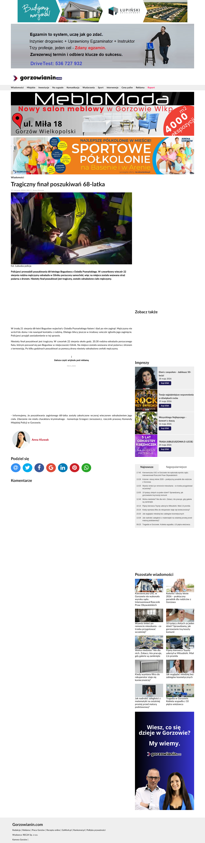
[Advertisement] (71, 304)
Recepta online (53, 830)
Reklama (140, 88)
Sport (101, 88)
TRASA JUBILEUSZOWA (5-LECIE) (176, 442)
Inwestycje (43, 88)
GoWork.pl (67, 830)
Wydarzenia (89, 88)
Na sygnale (57, 88)
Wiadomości (17, 88)
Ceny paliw (127, 88)
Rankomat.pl (79, 830)
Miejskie (31, 88)
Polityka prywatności (96, 830)
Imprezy (142, 363)
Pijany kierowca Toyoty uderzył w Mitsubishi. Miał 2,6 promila (166, 506)
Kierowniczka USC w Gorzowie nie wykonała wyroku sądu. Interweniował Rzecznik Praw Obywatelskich (165, 474)
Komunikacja (73, 88)
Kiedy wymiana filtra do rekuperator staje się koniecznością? (166, 510)
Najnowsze (146, 467)
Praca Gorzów (38, 830)
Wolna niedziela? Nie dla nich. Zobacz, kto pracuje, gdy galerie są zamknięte (167, 500)
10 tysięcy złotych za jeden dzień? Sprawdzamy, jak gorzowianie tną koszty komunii (162, 494)
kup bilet (165, 383)
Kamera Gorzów (19, 840)
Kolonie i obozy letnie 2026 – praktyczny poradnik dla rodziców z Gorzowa (167, 480)
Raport (151, 88)
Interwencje (112, 88)
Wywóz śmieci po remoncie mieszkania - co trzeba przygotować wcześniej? (167, 487)
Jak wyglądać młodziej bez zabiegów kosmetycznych (163, 514)
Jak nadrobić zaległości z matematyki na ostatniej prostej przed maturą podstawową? (167, 519)
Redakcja (16, 830)
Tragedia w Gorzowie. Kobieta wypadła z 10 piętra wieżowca (166, 524)
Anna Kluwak (40, 439)
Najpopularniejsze (176, 467)
